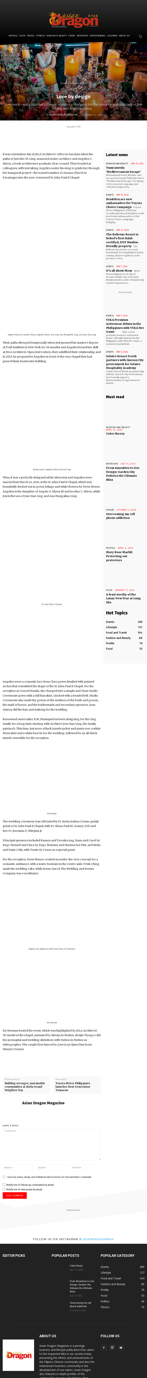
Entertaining (101, 1367)
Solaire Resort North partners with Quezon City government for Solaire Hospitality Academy (123, 351)
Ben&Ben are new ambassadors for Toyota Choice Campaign (122, 201)
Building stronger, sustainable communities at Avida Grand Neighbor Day (25, 1021)
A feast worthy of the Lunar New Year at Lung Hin (124, 568)
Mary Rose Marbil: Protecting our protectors (123, 531)
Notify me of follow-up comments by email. (30, 1119)
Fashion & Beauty (60, 1367)
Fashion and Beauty (116, 164)
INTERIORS (112, 448)
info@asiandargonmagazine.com (74, 1353)
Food (109, 563)
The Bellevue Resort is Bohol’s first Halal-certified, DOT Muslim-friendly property (124, 237)
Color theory (114, 418)
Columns (116, 1367)
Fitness (43, 1367)
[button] (140, 36)
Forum (110, 489)
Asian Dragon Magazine (63, 115)
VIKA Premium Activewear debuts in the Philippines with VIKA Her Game (123, 315)
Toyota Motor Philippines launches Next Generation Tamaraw (73, 1021)
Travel (32, 1367)
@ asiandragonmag (96, 1174)
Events (63, 83)
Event (76, 1367)
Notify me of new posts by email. (24, 1124)
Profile (110, 526)
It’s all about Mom (118, 263)
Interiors (87, 1367)
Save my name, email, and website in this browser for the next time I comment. (49, 1111)
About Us (130, 1367)
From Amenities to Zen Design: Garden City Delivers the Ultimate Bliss (125, 455)
